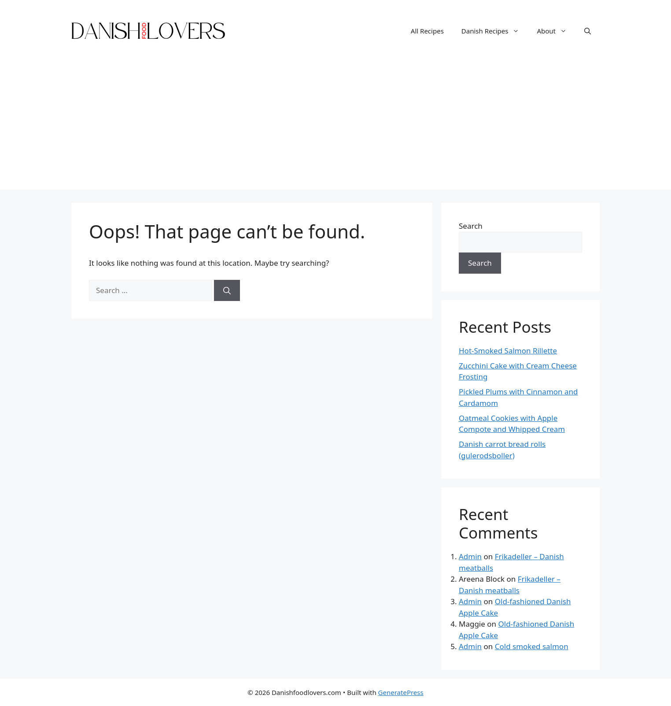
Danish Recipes (494, 31)
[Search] (227, 290)
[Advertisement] (335, 128)
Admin (470, 556)
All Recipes (427, 30)
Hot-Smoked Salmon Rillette (508, 351)
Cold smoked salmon (531, 646)
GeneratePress (401, 692)
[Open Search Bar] (587, 31)
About (556, 31)
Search (471, 226)
